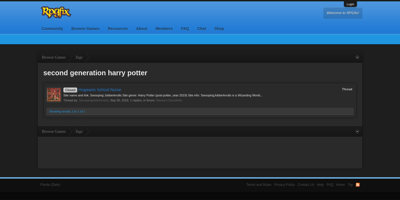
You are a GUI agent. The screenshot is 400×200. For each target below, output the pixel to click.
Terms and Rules (258, 185)
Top (350, 185)
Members (164, 28)
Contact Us (306, 185)
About (141, 28)
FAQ (185, 28)
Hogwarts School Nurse (92, 90)
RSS (358, 185)
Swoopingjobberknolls (94, 100)
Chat (201, 28)
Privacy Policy (284, 185)
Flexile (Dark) (50, 185)
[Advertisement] (200, 151)
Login (350, 4)
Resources (118, 28)
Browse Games (85, 28)
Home (340, 185)
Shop (219, 28)
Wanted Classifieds (169, 100)
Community (52, 28)
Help (320, 185)
